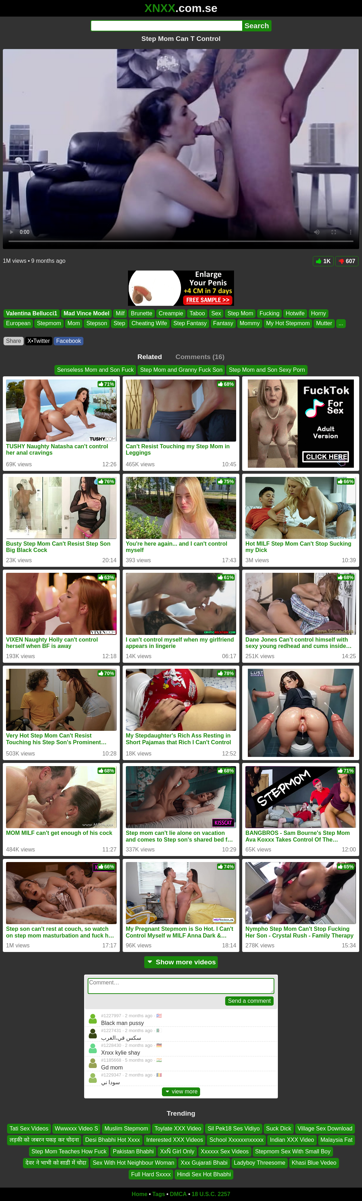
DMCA (178, 1194)
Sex (216, 313)
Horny (318, 313)
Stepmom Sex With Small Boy (293, 1151)
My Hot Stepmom (288, 324)
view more (181, 1091)
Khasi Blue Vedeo (314, 1163)
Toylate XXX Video (177, 1129)
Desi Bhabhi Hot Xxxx (112, 1140)
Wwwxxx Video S (76, 1129)
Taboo (197, 313)
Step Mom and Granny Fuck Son (181, 370)
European (18, 324)
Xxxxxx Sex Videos (225, 1151)
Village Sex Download (325, 1129)
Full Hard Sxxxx (151, 1174)
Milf (120, 313)
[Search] (166, 25)
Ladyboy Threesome (260, 1163)
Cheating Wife (149, 324)
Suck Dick (278, 1129)
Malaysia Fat (337, 1140)
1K (323, 261)
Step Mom (240, 313)
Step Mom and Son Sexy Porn (267, 370)
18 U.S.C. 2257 (211, 1194)
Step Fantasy (190, 324)
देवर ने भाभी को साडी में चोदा (55, 1163)
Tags (158, 1194)
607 (346, 261)
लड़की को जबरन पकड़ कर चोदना (44, 1140)
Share (13, 341)
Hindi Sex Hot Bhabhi (204, 1174)
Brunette (141, 313)
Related (150, 356)
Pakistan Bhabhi (133, 1151)
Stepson (96, 324)
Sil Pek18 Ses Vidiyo (233, 1129)
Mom (74, 324)
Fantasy (223, 324)
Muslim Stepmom (126, 1129)
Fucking (269, 313)
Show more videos (181, 962)
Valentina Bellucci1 (31, 313)
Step (119, 324)
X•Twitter (39, 341)
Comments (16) (200, 356)
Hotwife (295, 313)
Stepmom (49, 324)
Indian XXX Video (292, 1140)
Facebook (68, 341)
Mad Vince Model (87, 313)
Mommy (250, 324)
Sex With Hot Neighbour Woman (133, 1163)
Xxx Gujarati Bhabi (204, 1163)
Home (139, 1194)
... (341, 324)
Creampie (171, 313)
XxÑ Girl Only (177, 1151)
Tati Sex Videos (29, 1129)
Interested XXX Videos (174, 1140)
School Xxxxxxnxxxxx (236, 1140)
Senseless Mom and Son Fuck (95, 370)
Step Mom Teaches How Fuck (68, 1151)
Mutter (324, 324)
